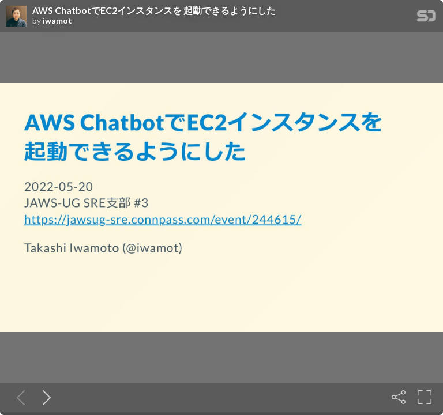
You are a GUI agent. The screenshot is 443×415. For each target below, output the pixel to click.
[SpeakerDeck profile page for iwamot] (16, 17)
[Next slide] (44, 397)
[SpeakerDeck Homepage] (426, 18)
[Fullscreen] (424, 397)
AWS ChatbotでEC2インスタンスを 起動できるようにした (154, 10)
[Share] (398, 397)
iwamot (57, 21)
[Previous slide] (18, 397)
